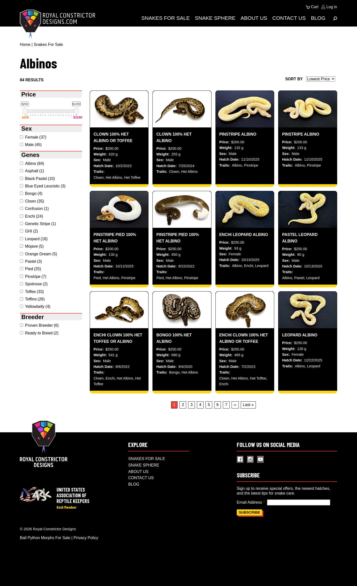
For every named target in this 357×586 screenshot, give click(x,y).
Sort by (294, 79)
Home (25, 44)
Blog (318, 18)
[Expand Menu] (335, 18)
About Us (254, 18)
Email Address (249, 523)
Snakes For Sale (165, 18)
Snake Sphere (215, 18)
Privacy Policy (86, 559)
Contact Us (289, 18)
